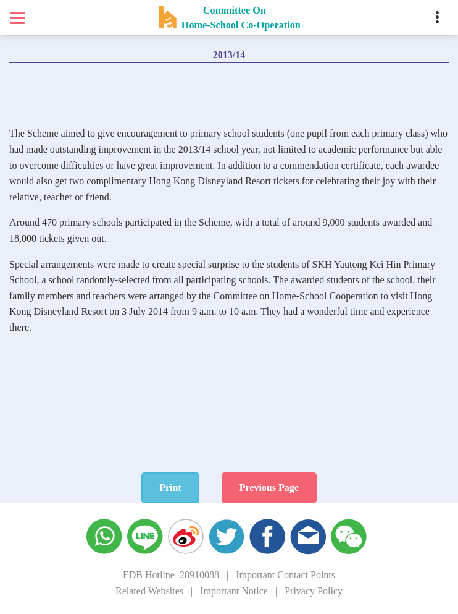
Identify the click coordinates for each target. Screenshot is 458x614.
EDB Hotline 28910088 (171, 574)
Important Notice (234, 591)
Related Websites (149, 591)
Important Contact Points (285, 574)
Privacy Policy (314, 591)
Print (170, 487)
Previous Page (269, 487)
